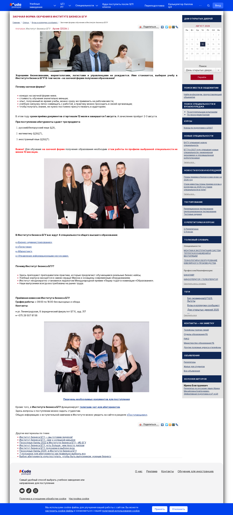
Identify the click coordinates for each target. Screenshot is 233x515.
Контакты (167, 471)
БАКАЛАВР (189, 275)
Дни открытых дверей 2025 (203, 309)
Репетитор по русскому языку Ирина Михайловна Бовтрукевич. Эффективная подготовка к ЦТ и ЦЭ (202, 391)
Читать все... (189, 162)
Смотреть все (190, 315)
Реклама (151, 471)
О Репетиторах (191, 229)
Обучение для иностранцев (196, 471)
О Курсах (188, 231)
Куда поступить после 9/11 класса (117, 5)
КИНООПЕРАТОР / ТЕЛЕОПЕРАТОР (201, 279)
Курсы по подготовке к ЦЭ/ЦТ (198, 128)
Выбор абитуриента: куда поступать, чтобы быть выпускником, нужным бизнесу (65, 456)
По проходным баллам (198, 114)
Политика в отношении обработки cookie (42, 498)
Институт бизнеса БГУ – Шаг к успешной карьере (47, 439)
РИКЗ (186, 338)
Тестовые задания (193, 214)
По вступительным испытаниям (202, 112)
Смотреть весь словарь (195, 284)
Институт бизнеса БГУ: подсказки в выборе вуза (47, 448)
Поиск (202, 66)
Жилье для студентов (194, 366)
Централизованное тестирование (200, 211)
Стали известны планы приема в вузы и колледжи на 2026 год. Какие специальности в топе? (203, 187)
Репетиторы (190, 362)
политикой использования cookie (121, 510)
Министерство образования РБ (199, 343)
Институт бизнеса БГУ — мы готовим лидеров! (46, 437)
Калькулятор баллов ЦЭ (180, 5)
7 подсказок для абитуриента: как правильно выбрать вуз (52, 453)
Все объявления (192, 371)
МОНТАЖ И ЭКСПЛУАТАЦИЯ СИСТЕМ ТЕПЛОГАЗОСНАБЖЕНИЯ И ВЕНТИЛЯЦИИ (202, 253)
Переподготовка (154, 5)
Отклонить (178, 509)
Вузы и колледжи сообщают (203, 305)
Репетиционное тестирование (198, 208)
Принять (160, 509)
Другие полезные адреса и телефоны (202, 347)
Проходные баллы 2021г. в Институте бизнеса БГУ (48, 450)
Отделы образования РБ (196, 334)
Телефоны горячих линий (196, 330)
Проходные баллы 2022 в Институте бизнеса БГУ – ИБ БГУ (52, 442)
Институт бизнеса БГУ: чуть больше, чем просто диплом (51, 445)
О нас (138, 471)
